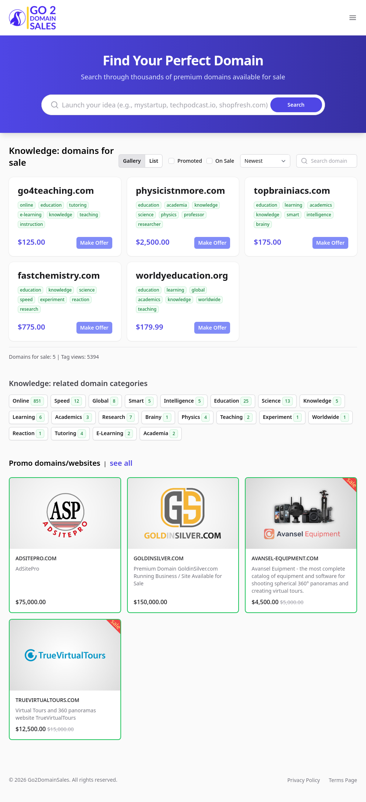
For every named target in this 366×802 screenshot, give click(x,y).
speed (26, 299)
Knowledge (322, 401)
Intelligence (184, 401)
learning (293, 205)
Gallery (132, 160)
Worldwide (330, 417)
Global (105, 401)
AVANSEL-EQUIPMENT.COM (285, 558)
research (29, 309)
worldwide (209, 299)
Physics (196, 417)
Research (118, 417)
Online (28, 401)
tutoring (77, 205)
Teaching (236, 417)
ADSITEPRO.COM (36, 558)
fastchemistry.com (59, 275)
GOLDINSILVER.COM (159, 558)
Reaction (28, 433)
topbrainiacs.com (292, 190)
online (26, 205)
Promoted (189, 160)
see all (121, 463)
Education (233, 401)
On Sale (224, 160)
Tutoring (70, 433)
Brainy (158, 417)
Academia (160, 433)
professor (194, 214)
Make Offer (94, 242)
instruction (31, 224)
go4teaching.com (56, 190)
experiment (52, 299)
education (51, 205)
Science (277, 401)
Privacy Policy (303, 780)
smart (293, 214)
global (198, 290)
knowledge (60, 214)
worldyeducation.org (182, 275)
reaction (80, 299)
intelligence (319, 214)
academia (177, 205)
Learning (29, 417)
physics (169, 214)
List (153, 160)
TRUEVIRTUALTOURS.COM (47, 699)
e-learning (31, 214)
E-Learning (114, 433)
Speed (68, 401)
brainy (262, 224)
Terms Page (343, 780)
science (146, 214)
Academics (73, 417)
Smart (141, 401)
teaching (88, 214)
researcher (149, 224)
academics (320, 205)
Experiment (282, 417)
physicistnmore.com (180, 190)
